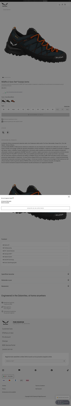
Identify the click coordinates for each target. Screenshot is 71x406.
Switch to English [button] (5, 202)
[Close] (69, 197)
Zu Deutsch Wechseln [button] (6, 201)
